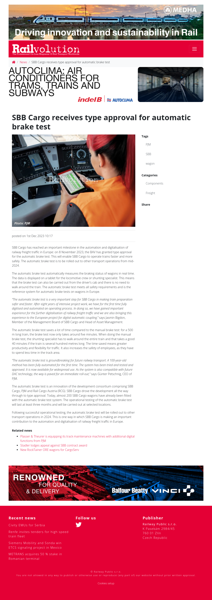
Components (154, 183)
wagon (150, 163)
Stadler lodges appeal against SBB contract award (53, 445)
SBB (148, 154)
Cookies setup (106, 583)
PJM (148, 144)
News (23, 62)
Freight (150, 193)
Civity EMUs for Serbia (27, 525)
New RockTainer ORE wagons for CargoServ (49, 450)
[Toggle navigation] (194, 49)
